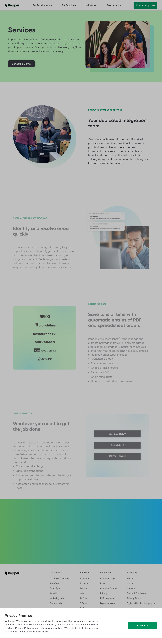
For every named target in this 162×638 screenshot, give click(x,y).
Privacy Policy (23, 628)
